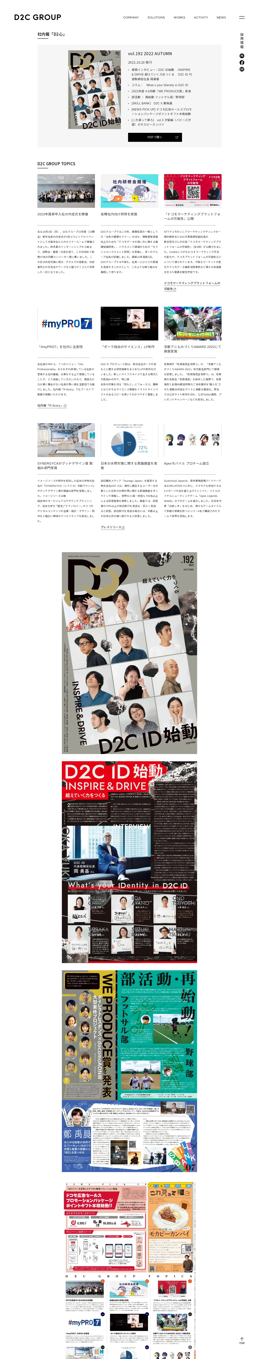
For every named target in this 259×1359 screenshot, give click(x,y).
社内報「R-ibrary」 (50, 405)
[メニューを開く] (242, 17)
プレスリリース (111, 527)
